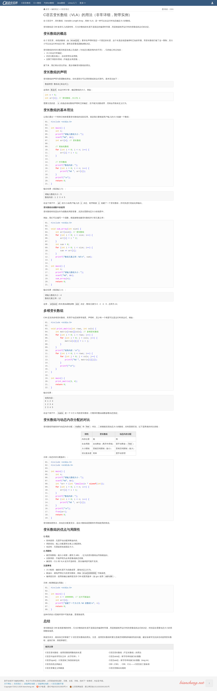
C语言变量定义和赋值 (54, 668)
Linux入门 (72, 3)
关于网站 (7, 684)
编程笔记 (55, 9)
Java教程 (61, 3)
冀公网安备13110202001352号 (97, 687)
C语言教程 (25, 3)
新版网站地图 (29, 684)
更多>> (83, 3)
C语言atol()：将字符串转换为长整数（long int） (129, 660)
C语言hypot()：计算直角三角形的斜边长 (62, 660)
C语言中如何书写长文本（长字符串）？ (62, 656)
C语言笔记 (65, 9)
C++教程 (37, 3)
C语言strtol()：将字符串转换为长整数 (125, 656)
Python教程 (49, 3)
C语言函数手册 (57, 684)
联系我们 (17, 684)
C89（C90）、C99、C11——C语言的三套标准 (129, 664)
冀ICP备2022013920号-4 (57, 687)
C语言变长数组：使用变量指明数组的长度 (63, 652)
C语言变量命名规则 (117, 668)
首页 (47, 9)
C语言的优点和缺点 (53, 664)
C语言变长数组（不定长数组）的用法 (125, 652)
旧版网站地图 (43, 684)
